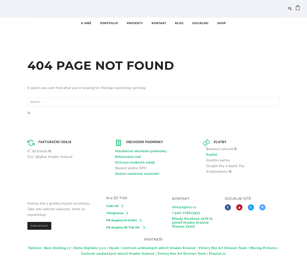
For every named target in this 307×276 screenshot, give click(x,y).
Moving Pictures (263, 248)
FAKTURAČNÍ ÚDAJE (55, 142)
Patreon (35, 248)
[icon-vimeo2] (263, 207)
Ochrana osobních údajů (135, 162)
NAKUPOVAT (39, 225)
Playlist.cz (217, 253)
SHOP (221, 23)
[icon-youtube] (240, 207)
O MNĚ (86, 23)
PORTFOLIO (109, 23)
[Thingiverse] (117, 213)
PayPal (211, 154)
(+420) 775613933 (186, 213)
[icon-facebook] (229, 207)
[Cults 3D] (114, 206)
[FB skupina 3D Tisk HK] (125, 227)
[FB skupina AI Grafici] (123, 220)
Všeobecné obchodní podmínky (141, 151)
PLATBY (220, 142)
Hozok (114, 248)
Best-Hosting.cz (57, 248)
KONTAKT (159, 23)
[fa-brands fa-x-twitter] (252, 207)
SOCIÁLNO (200, 23)
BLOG (179, 23)
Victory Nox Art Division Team (223, 248)
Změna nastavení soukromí (137, 173)
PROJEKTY (135, 23)
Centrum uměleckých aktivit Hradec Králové (159, 248)
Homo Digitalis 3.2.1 (89, 248)
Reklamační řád (128, 157)
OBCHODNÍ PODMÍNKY (144, 142)
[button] (39, 151)
